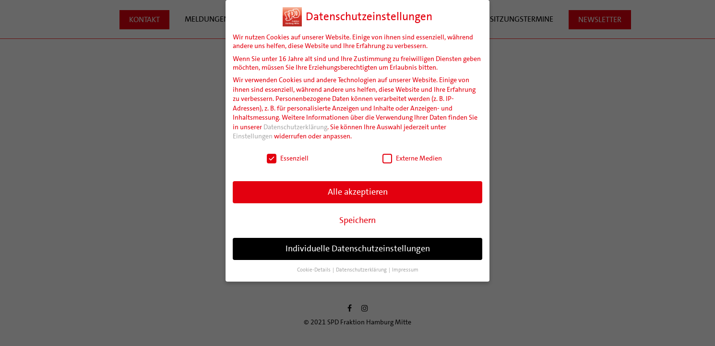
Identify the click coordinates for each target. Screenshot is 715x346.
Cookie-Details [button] (314, 269)
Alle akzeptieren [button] (358, 192)
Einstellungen (253, 136)
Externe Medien (412, 158)
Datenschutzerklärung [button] (362, 269)
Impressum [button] (405, 269)
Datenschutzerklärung (295, 127)
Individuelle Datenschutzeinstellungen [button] (358, 248)
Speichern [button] (357, 220)
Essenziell (288, 158)
